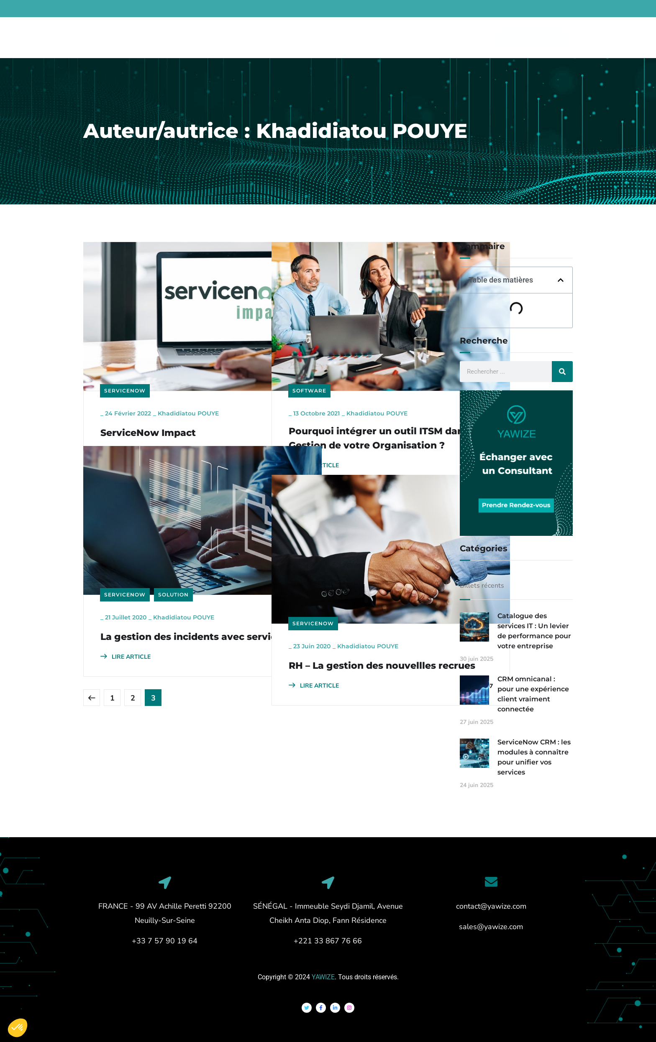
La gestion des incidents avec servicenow (159, 604)
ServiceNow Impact (148, 394)
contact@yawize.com (491, 906)
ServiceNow (125, 352)
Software (309, 352)
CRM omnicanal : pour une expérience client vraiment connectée (533, 694)
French (588, 9)
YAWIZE (323, 977)
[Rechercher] (562, 371)
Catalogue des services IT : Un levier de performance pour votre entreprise (534, 631)
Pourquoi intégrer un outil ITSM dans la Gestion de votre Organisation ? (353, 407)
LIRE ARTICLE (125, 414)
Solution (173, 556)
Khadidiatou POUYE (188, 374)
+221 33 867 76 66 (328, 941)
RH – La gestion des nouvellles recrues (336, 633)
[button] (560, 280)
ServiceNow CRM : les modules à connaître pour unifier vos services (534, 757)
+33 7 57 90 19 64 (164, 941)
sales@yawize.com (491, 927)
